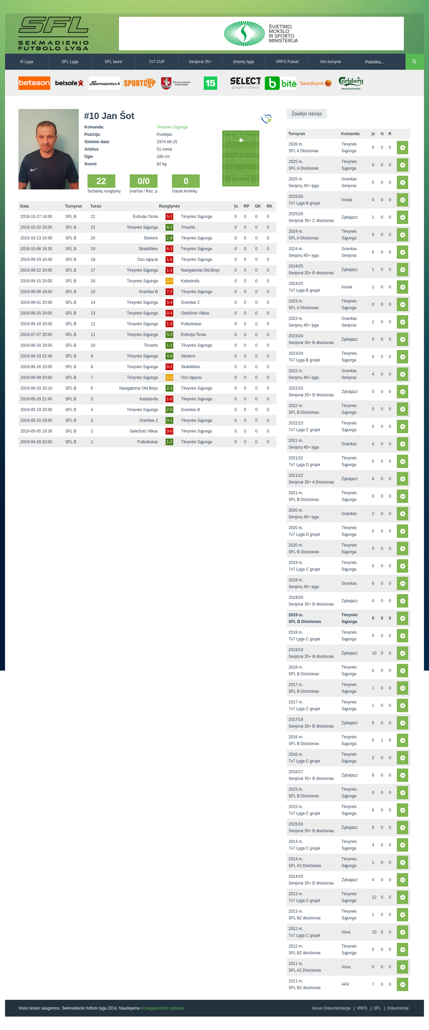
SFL (377, 1008)
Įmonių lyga (243, 61)
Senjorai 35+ (200, 61)
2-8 (169, 238)
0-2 (169, 366)
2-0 (169, 409)
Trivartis (188, 227)
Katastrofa (190, 281)
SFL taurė (113, 61)
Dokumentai (398, 1008)
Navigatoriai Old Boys (200, 270)
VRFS (362, 1008)
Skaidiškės (148, 248)
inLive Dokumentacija (331, 1008)
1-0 (169, 259)
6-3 (169, 248)
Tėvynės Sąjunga (172, 127)
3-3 (169, 281)
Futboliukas (191, 324)
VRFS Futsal (286, 61)
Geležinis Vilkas (195, 313)
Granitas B (148, 291)
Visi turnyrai (330, 61)
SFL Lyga (70, 61)
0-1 (169, 420)
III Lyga (26, 61)
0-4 (169, 313)
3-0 (169, 431)
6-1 (169, 227)
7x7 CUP (157, 61)
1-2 (169, 442)
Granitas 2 (190, 302)
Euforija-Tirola (145, 216)
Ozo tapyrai (147, 259)
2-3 (169, 388)
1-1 (169, 377)
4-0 (169, 356)
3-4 (169, 302)
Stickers (150, 238)
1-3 (169, 270)
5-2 (169, 216)
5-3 (169, 334)
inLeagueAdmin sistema (162, 1008)
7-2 (169, 291)
